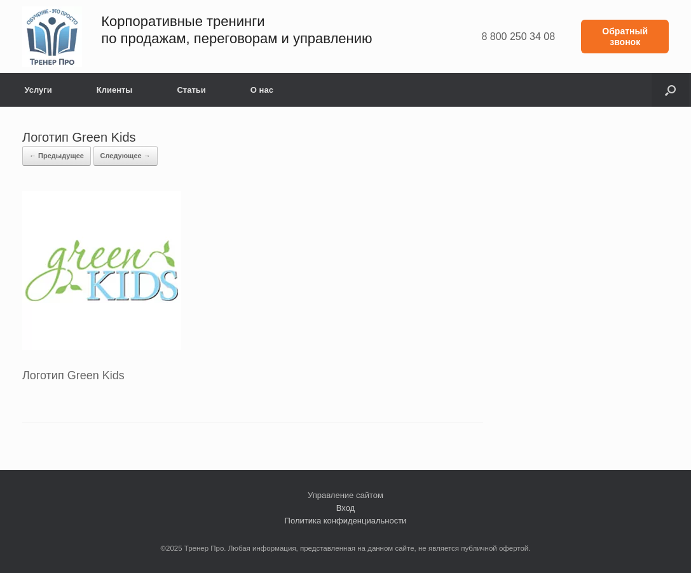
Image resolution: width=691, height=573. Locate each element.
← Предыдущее (56, 155)
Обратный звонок (625, 36)
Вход (345, 508)
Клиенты (115, 90)
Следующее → (125, 155)
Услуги (38, 90)
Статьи (191, 90)
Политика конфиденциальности (346, 520)
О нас (261, 90)
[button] (670, 90)
